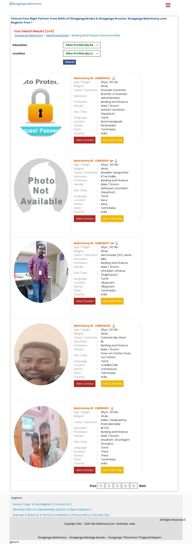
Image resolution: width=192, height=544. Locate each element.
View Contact (84, 140)
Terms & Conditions (55, 515)
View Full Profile (112, 140)
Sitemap (18, 515)
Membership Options (52, 509)
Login (27, 504)
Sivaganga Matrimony (29, 35)
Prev (93, 486)
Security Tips (101, 515)
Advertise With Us (24, 509)
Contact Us (61, 504)
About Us (33, 515)
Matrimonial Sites (57, 35)
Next (142, 486)
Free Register (42, 504)
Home (17, 504)
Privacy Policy (80, 515)
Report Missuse (79, 509)
